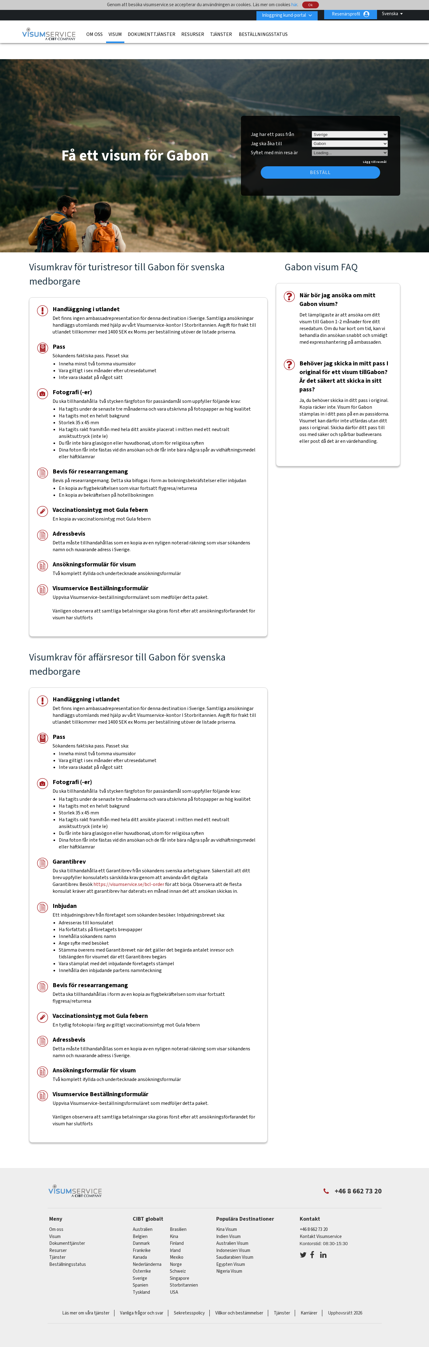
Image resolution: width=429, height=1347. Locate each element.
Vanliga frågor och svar (141, 1295)
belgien (140, 1218)
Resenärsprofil (346, 14)
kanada (140, 1239)
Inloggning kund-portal (282, 14)
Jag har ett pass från (272, 116)
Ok (310, 5)
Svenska (390, 14)
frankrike (142, 1232)
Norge (176, 1246)
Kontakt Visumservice (321, 1218)
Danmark (141, 1225)
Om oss (94, 33)
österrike (142, 1253)
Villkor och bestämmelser (239, 1295)
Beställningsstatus (263, 33)
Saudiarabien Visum (234, 1239)
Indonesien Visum (233, 1232)
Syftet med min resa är (274, 133)
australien (142, 1211)
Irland (175, 1232)
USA (174, 1274)
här (294, 5)
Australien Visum (232, 1225)
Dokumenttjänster (151, 33)
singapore (179, 1260)
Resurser (192, 33)
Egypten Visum (230, 1246)
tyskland (141, 1274)
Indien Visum (228, 1218)
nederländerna (147, 1246)
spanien (140, 1267)
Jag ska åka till (266, 125)
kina (174, 1218)
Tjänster (221, 33)
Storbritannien (184, 1267)
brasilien (178, 1211)
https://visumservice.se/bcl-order (128, 866)
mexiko (176, 1239)
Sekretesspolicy (189, 1295)
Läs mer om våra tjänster (85, 1295)
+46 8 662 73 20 (314, 1211)
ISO (215, 1325)
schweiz (178, 1253)
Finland (177, 1225)
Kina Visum (226, 1211)
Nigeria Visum (229, 1253)
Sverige (140, 1260)
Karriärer (309, 1295)
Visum (115, 33)
